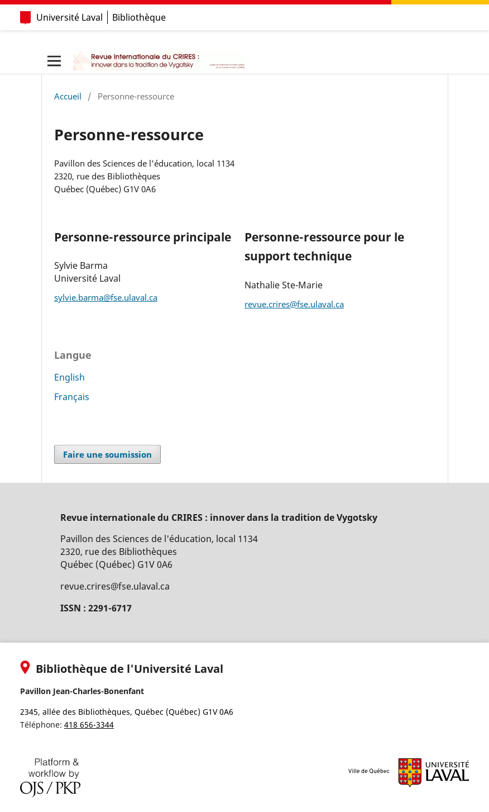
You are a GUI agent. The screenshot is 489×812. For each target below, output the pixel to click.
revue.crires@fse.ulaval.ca (294, 304)
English (69, 377)
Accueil (68, 96)
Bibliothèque (139, 17)
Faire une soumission (107, 454)
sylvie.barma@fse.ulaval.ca (105, 297)
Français (71, 397)
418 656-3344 (89, 724)
